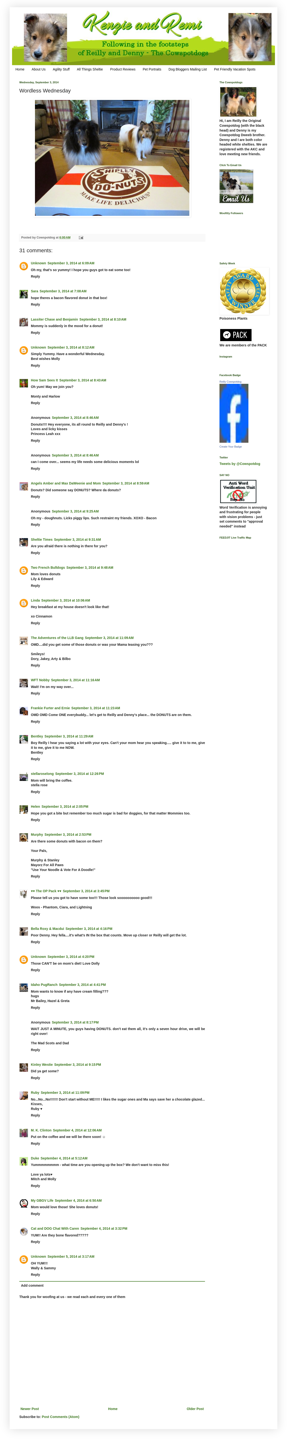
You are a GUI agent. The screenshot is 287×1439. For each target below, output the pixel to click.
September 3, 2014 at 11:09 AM (109, 638)
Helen (35, 806)
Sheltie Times (42, 539)
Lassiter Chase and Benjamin (54, 319)
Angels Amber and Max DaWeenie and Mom (66, 483)
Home (19, 69)
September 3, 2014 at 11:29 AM (69, 736)
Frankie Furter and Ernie (50, 708)
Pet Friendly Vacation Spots (234, 69)
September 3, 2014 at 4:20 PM (71, 957)
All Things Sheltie (90, 69)
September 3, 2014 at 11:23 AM (95, 708)
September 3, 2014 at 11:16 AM (75, 680)
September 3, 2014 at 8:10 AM (102, 319)
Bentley (37, 736)
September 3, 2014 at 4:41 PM (82, 985)
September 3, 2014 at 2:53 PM (68, 834)
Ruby (35, 1093)
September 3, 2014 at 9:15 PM (77, 1065)
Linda (35, 600)
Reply (35, 276)
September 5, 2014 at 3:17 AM (71, 1256)
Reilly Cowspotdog (230, 381)
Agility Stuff (61, 69)
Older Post (195, 1409)
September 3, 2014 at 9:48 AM (89, 567)
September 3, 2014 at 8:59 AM (125, 483)
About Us (39, 69)
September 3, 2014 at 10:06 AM (65, 600)
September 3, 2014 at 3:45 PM (86, 891)
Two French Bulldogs (48, 567)
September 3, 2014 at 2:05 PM (64, 806)
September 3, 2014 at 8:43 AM (82, 380)
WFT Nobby (40, 680)
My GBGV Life (42, 1200)
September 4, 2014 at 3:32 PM (104, 1228)
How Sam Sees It (44, 380)
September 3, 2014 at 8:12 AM (71, 347)
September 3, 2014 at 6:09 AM (71, 263)
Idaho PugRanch (44, 985)
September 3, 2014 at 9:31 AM (77, 539)
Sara (34, 291)
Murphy (37, 834)
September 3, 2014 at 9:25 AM (75, 511)
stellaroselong (42, 774)
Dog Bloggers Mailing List (188, 69)
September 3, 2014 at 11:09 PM (65, 1093)
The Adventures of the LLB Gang (57, 638)
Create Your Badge (230, 446)
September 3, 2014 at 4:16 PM (89, 929)
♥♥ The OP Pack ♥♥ (46, 891)
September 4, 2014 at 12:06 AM (77, 1130)
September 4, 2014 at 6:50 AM (78, 1200)
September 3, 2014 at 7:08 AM (63, 291)
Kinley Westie (42, 1065)
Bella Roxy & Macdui (47, 929)
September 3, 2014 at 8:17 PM (75, 1022)
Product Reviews (123, 69)
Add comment (32, 1285)
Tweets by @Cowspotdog (239, 464)
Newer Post (29, 1409)
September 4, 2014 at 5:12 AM (64, 1158)
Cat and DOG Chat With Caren (55, 1228)
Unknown (38, 263)
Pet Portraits (152, 69)
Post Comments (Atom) (60, 1417)
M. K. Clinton (41, 1130)
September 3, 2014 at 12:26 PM (79, 774)
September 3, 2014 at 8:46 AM (75, 418)
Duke (35, 1158)
